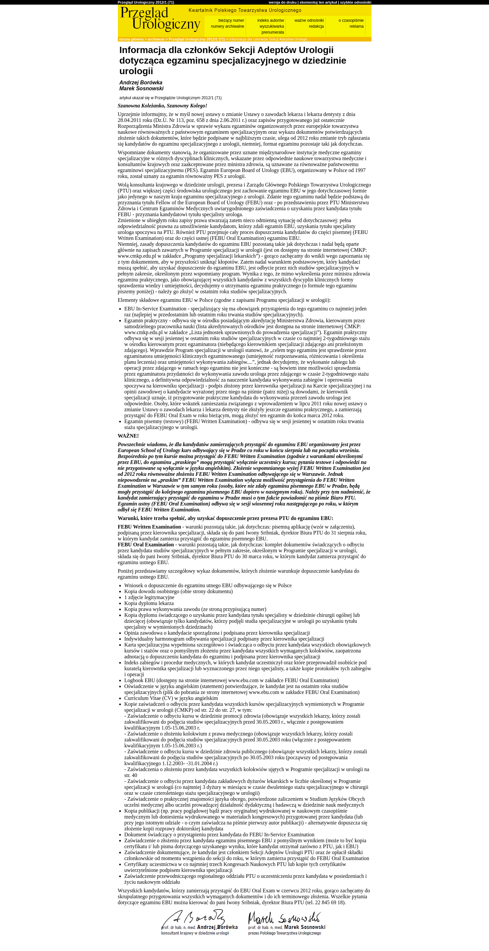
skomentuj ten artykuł (318, 2)
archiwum (156, 39)
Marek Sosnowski (142, 88)
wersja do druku (282, 2)
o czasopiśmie (351, 20)
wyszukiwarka (271, 26)
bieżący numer (231, 20)
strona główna (131, 39)
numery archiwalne (227, 26)
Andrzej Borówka (141, 82)
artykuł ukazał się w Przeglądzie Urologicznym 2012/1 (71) (171, 98)
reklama (357, 26)
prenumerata (272, 32)
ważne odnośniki (309, 20)
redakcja (316, 26)
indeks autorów (271, 20)
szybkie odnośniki (355, 2)
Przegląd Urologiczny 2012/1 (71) (146, 2)
